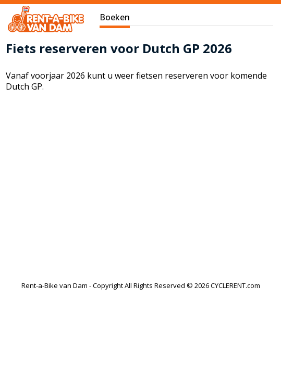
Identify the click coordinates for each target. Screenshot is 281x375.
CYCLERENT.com (235, 285)
